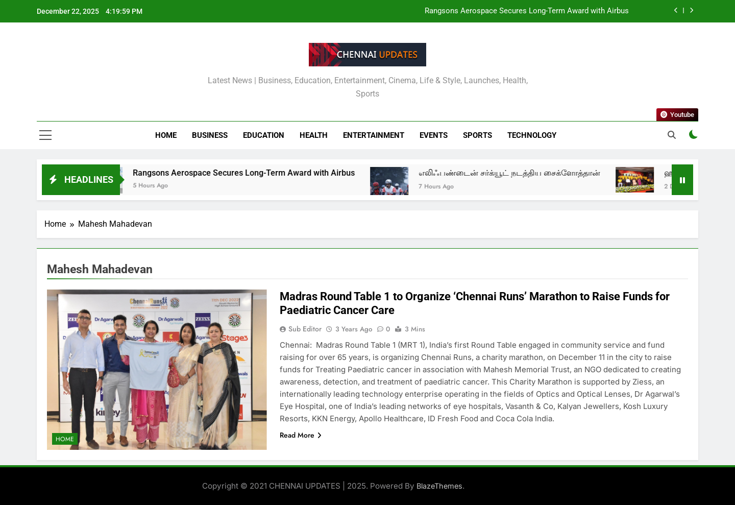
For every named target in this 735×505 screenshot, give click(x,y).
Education (263, 135)
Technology (531, 135)
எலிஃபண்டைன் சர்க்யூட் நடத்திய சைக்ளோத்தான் (520, 173)
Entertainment (373, 135)
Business (210, 135)
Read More (301, 435)
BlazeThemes (439, 486)
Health (314, 135)
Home (166, 135)
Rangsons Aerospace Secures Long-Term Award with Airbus (527, 11)
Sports (477, 135)
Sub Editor (305, 329)
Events (434, 135)
